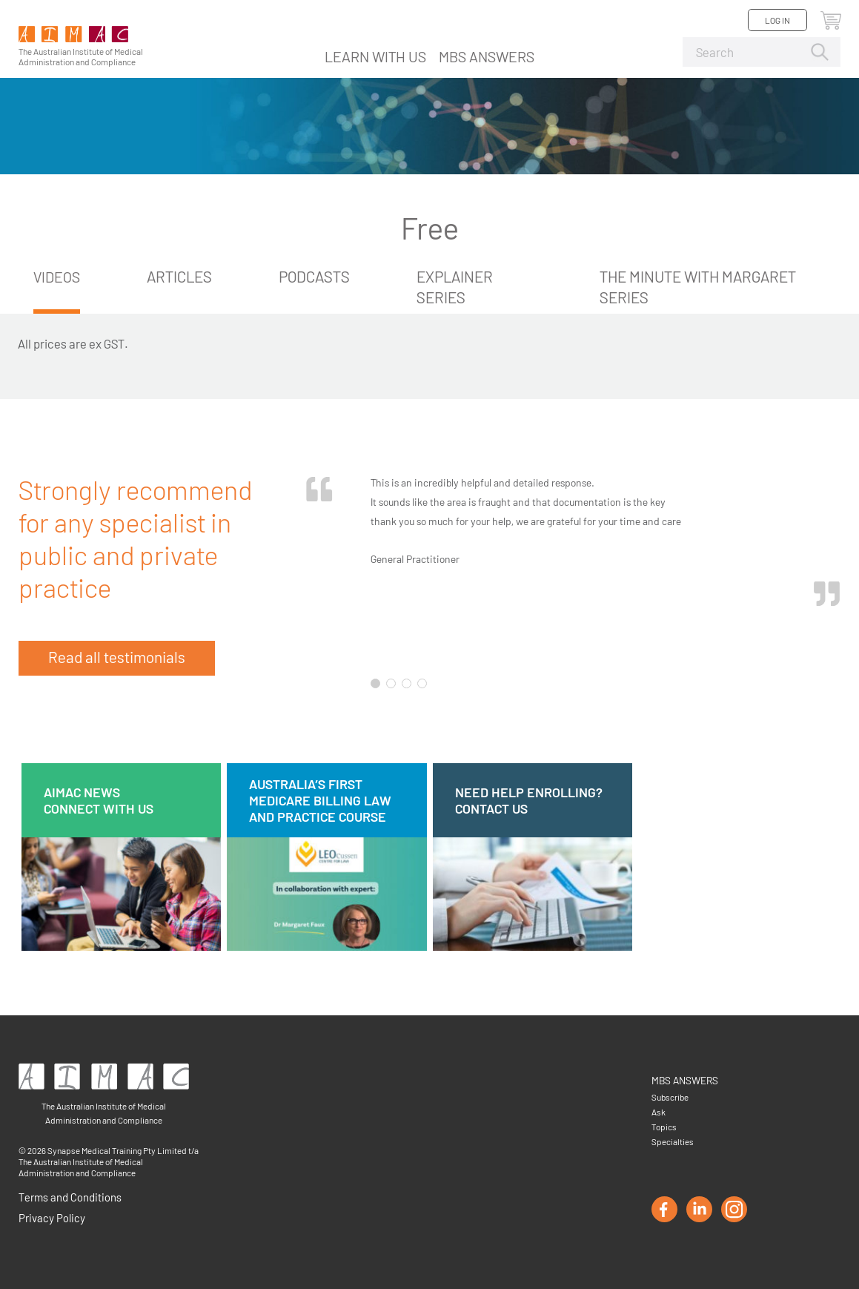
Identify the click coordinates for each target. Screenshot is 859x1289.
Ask (658, 1112)
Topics (664, 1126)
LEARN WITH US (375, 56)
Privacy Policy (52, 1217)
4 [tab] (422, 683)
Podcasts (316, 276)
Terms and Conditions (70, 1197)
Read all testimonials (116, 656)
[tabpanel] (570, 569)
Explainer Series (457, 286)
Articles (181, 276)
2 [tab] (391, 683)
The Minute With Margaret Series (699, 286)
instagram (734, 1209)
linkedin (699, 1209)
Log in (777, 20)
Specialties (672, 1141)
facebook (664, 1209)
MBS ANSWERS (486, 56)
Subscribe (670, 1097)
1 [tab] (375, 683)
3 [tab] (406, 683)
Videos (57, 276)
